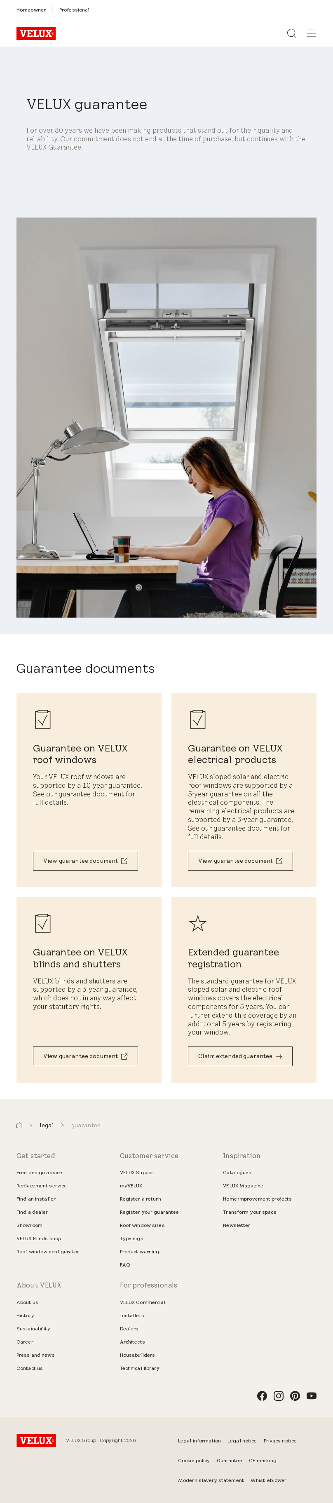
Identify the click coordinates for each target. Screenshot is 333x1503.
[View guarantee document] (85, 861)
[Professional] (74, 9)
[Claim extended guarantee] (240, 1056)
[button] (19, 1125)
